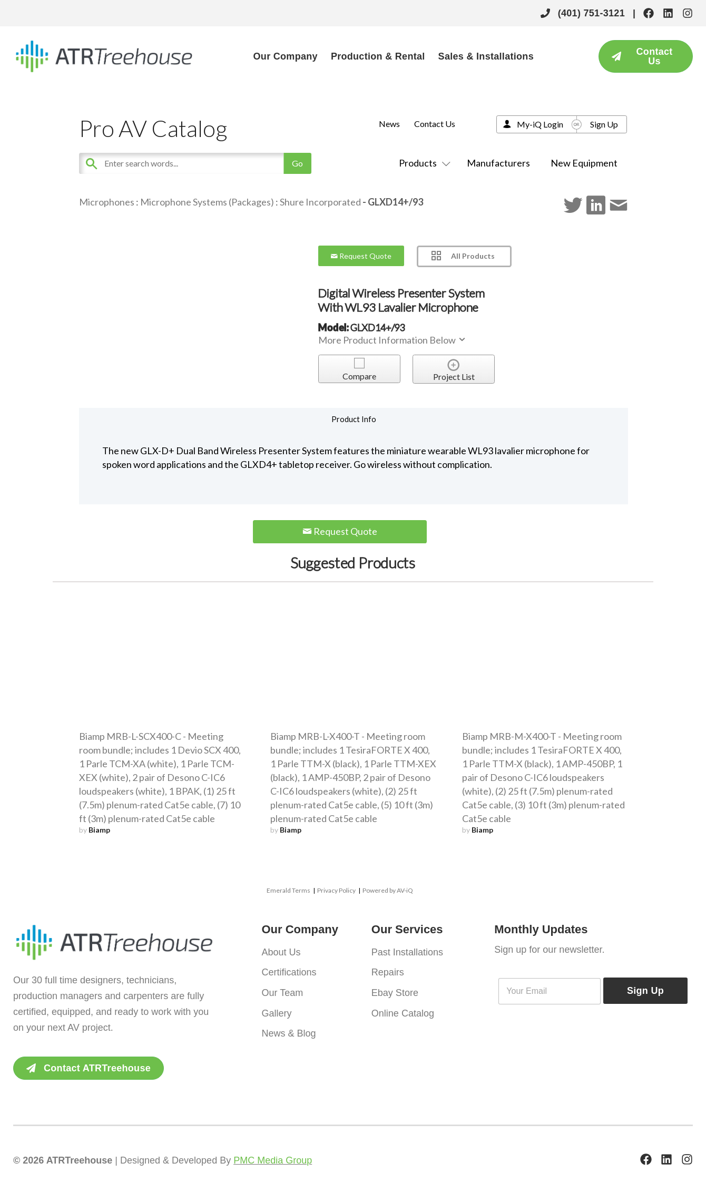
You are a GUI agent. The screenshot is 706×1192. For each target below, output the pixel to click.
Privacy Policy (336, 890)
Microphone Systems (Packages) (207, 202)
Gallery (277, 1012)
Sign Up (604, 124)
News (389, 124)
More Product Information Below (392, 340)
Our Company (285, 56)
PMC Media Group (272, 1160)
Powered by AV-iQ (387, 890)
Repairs (387, 971)
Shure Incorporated (320, 202)
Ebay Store (394, 991)
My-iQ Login (540, 124)
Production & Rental (378, 56)
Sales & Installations (486, 56)
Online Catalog (402, 1012)
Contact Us (434, 124)
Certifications (289, 971)
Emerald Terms (288, 890)
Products (422, 163)
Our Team (282, 991)
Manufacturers (498, 163)
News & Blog (289, 1032)
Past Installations (407, 951)
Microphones (106, 202)
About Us (281, 951)
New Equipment (584, 163)
